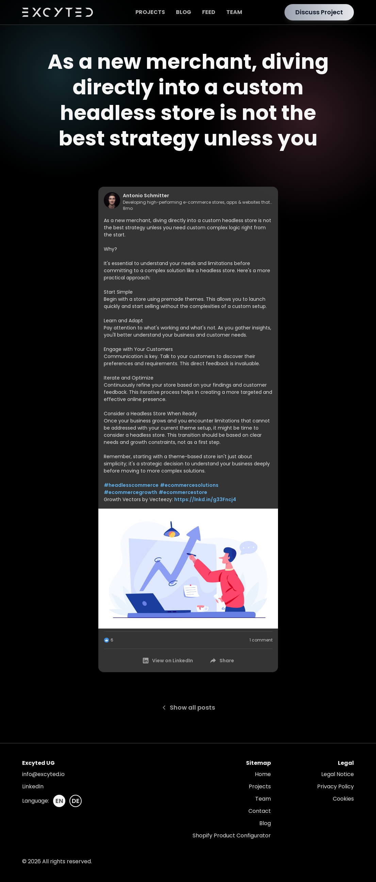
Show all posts (188, 707)
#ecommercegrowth (130, 492)
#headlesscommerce (131, 485)
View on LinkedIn (167, 660)
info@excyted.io (43, 774)
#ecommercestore (183, 492)
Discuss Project (319, 12)
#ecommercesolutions (189, 485)
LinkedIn (33, 786)
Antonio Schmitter (146, 195)
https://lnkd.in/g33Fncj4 (205, 499)
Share (221, 660)
